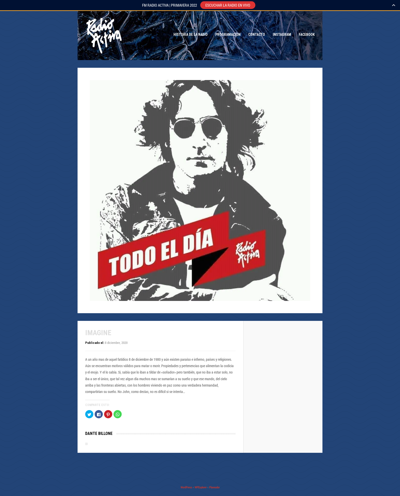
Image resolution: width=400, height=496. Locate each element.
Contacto (256, 34)
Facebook (307, 34)
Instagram (282, 34)
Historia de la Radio (190, 34)
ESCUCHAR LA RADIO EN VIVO (227, 5)
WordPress (186, 487)
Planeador (214, 487)
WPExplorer (201, 487)
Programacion (228, 34)
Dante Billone (98, 433)
